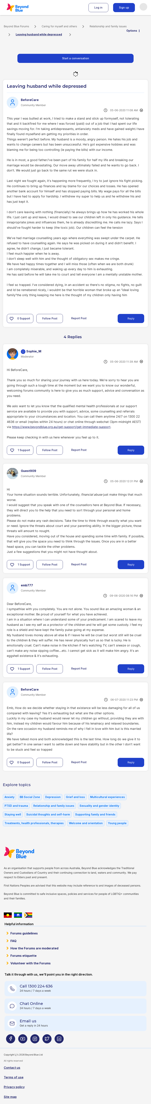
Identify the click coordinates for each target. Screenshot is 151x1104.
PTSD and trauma (16, 805)
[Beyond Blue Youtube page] (23, 1040)
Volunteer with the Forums (30, 963)
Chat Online (31, 1003)
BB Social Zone (30, 797)
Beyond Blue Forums (23, 7)
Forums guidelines (24, 933)
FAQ (13, 941)
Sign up (124, 7)
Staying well (13, 814)
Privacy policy (14, 1087)
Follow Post (49, 318)
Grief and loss (75, 797)
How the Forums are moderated (34, 948)
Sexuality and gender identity (99, 805)
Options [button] (131, 30)
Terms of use (13, 1077)
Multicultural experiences (107, 797)
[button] (11, 318)
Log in (98, 7)
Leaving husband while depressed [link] (39, 34)
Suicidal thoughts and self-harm (48, 814)
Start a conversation (75, 58)
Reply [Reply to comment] (131, 450)
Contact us (12, 1068)
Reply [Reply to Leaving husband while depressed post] (131, 318)
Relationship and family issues (108, 26)
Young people (117, 823)
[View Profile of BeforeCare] (30, 100)
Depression (53, 797)
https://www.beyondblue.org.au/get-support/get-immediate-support (61, 427)
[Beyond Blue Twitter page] (47, 1040)
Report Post (79, 318)
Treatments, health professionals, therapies (34, 823)
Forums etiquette (23, 956)
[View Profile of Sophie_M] (33, 351)
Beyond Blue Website (26, 852)
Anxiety (9, 797)
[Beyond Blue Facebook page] (11, 1040)
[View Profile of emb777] (27, 585)
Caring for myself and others (59, 26)
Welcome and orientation (86, 823)
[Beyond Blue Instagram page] (35, 1040)
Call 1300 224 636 (36, 986)
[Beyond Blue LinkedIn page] (59, 1040)
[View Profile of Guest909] (28, 471)
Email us (28, 1021)
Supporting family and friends (95, 814)
